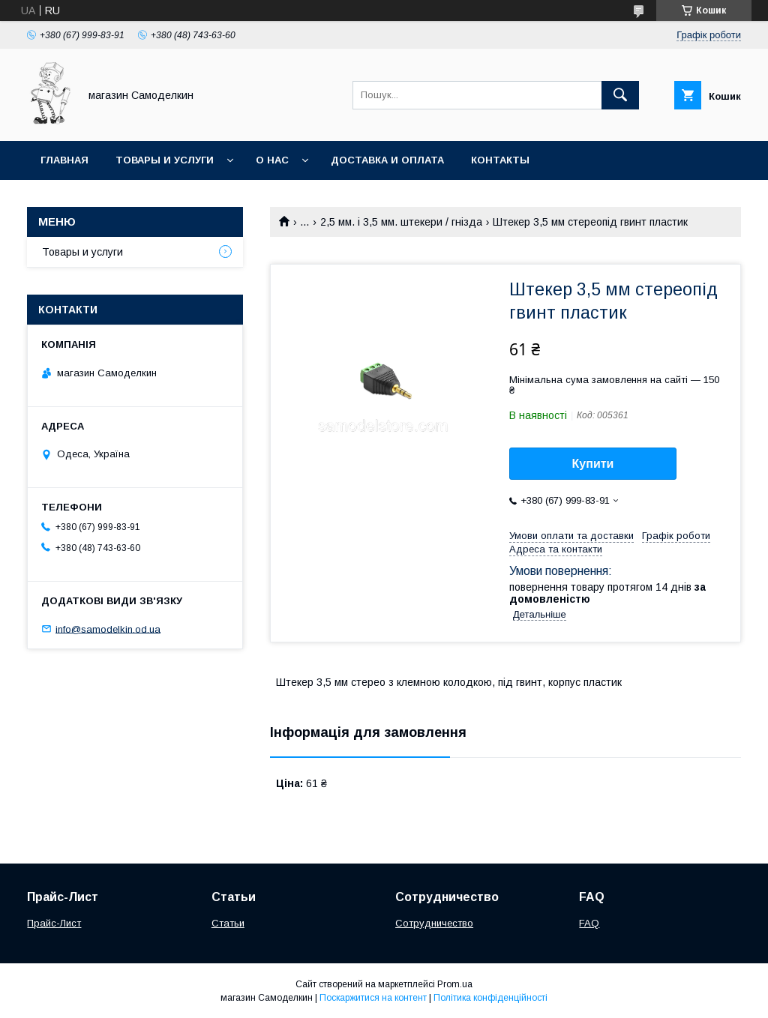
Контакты (500, 160)
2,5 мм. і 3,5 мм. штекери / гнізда (401, 222)
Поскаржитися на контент (373, 998)
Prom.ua (454, 984)
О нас (272, 160)
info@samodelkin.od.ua (108, 628)
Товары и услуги (165, 160)
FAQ (589, 923)
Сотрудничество (434, 923)
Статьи (228, 923)
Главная (64, 160)
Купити (593, 463)
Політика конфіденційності (491, 998)
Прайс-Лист (54, 923)
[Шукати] (620, 95)
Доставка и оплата (387, 160)
